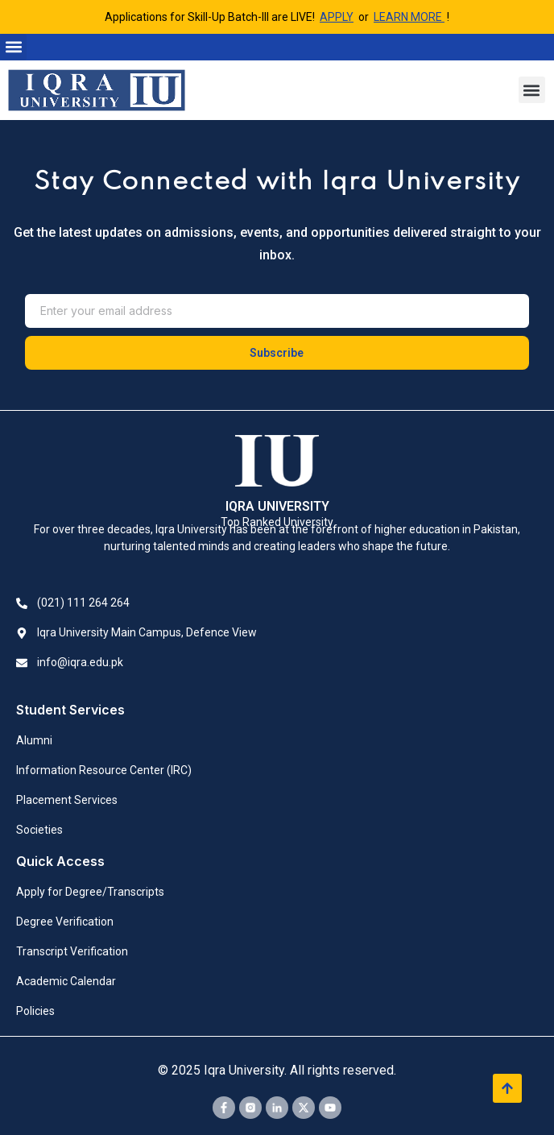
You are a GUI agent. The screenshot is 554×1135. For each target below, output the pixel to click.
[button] (13, 47)
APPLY (336, 16)
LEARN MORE (409, 16)
